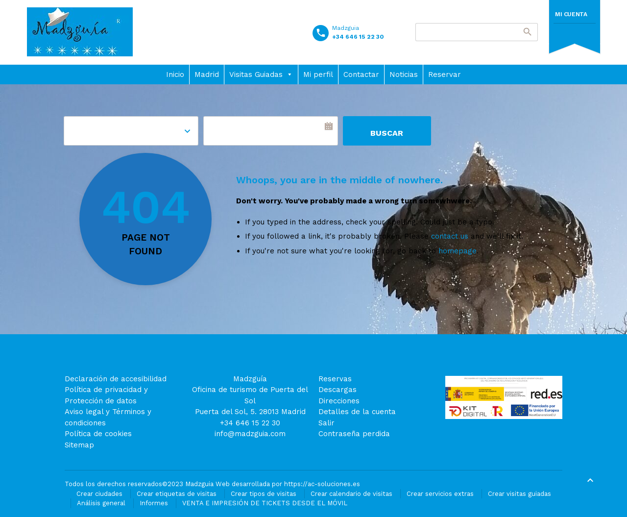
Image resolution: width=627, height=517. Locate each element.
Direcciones (339, 400)
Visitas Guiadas (261, 74)
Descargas (337, 389)
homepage (457, 250)
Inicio (175, 74)
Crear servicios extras (440, 493)
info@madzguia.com (250, 433)
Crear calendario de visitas (351, 493)
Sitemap (79, 445)
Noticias (403, 74)
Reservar (444, 74)
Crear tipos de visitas (263, 493)
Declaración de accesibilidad (116, 378)
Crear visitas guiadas (519, 493)
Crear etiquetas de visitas (177, 493)
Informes (154, 503)
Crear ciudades (99, 493)
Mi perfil (318, 74)
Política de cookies (98, 433)
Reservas (335, 378)
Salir (326, 423)
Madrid (206, 74)
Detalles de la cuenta (357, 411)
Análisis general (101, 503)
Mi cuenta (571, 14)
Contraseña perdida (354, 433)
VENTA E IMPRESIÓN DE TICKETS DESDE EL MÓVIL (264, 503)
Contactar (361, 74)
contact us (449, 236)
